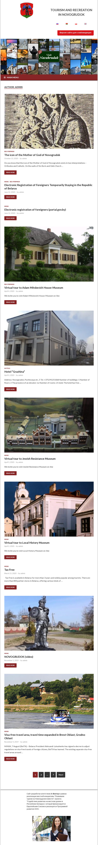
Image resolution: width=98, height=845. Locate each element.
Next (61, 774)
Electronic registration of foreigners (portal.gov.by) (35, 209)
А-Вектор (55, 794)
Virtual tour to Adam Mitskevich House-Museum (33, 287)
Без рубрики (9, 151)
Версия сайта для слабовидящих (75, 32)
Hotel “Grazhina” (14, 371)
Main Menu (13, 77)
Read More (10, 172)
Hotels (7, 368)
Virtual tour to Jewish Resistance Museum (30, 458)
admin (24, 158)
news (6, 181)
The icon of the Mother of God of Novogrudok (32, 154)
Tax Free (9, 569)
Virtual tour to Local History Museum (27, 542)
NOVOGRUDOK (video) (18, 656)
